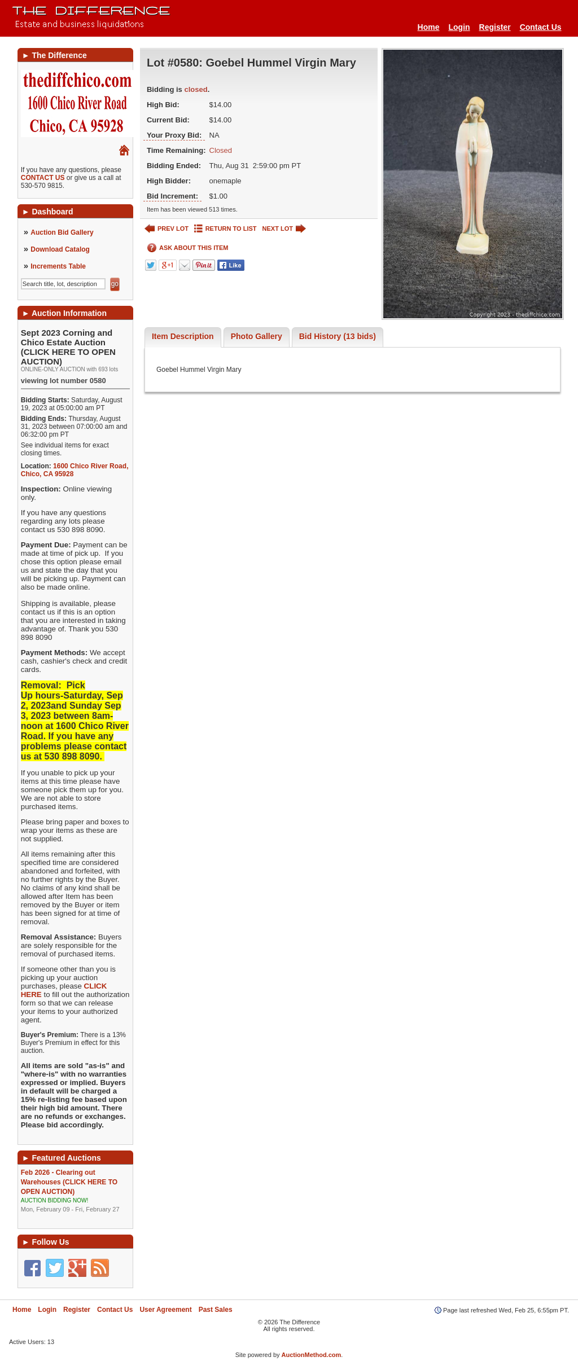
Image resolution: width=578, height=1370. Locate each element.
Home (429, 27)
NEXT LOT (284, 229)
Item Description (183, 336)
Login (459, 27)
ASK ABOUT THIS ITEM (187, 248)
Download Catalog (60, 249)
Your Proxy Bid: (174, 135)
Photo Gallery (256, 336)
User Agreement (165, 1310)
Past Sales (216, 1310)
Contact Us (541, 27)
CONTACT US (43, 178)
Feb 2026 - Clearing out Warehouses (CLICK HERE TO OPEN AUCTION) (75, 1191)
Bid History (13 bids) (337, 336)
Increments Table (58, 266)
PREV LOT (166, 229)
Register (495, 27)
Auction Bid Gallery (61, 232)
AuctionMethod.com (311, 1354)
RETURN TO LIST (225, 229)
